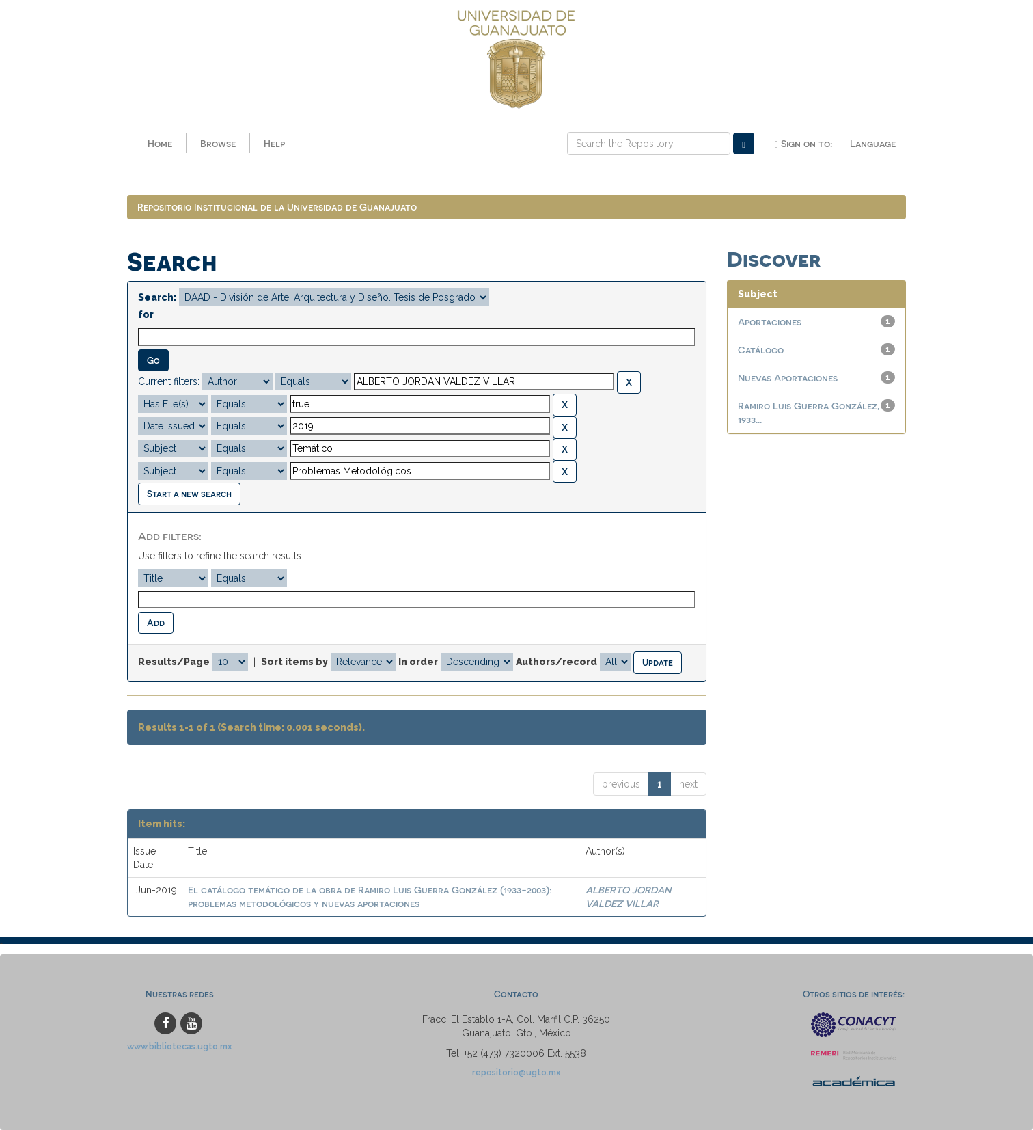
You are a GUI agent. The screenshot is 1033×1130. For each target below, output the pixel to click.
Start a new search (189, 493)
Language (873, 143)
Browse (218, 143)
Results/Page (174, 661)
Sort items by (294, 661)
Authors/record (556, 661)
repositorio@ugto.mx (516, 1072)
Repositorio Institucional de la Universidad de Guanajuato (277, 207)
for (146, 314)
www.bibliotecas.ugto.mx (179, 1046)
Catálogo (761, 349)
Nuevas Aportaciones (788, 378)
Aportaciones (769, 321)
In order (418, 661)
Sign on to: (803, 143)
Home (160, 143)
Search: (157, 297)
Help (274, 143)
